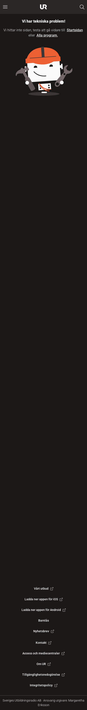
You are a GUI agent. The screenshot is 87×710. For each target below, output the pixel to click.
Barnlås (43, 620)
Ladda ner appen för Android (44, 610)
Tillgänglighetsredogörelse (43, 674)
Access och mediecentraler (43, 653)
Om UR (44, 664)
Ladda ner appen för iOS (44, 599)
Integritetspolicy (43, 685)
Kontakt (43, 642)
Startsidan (75, 30)
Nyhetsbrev (43, 631)
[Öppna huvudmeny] (5, 7)
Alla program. (47, 35)
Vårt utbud (43, 588)
